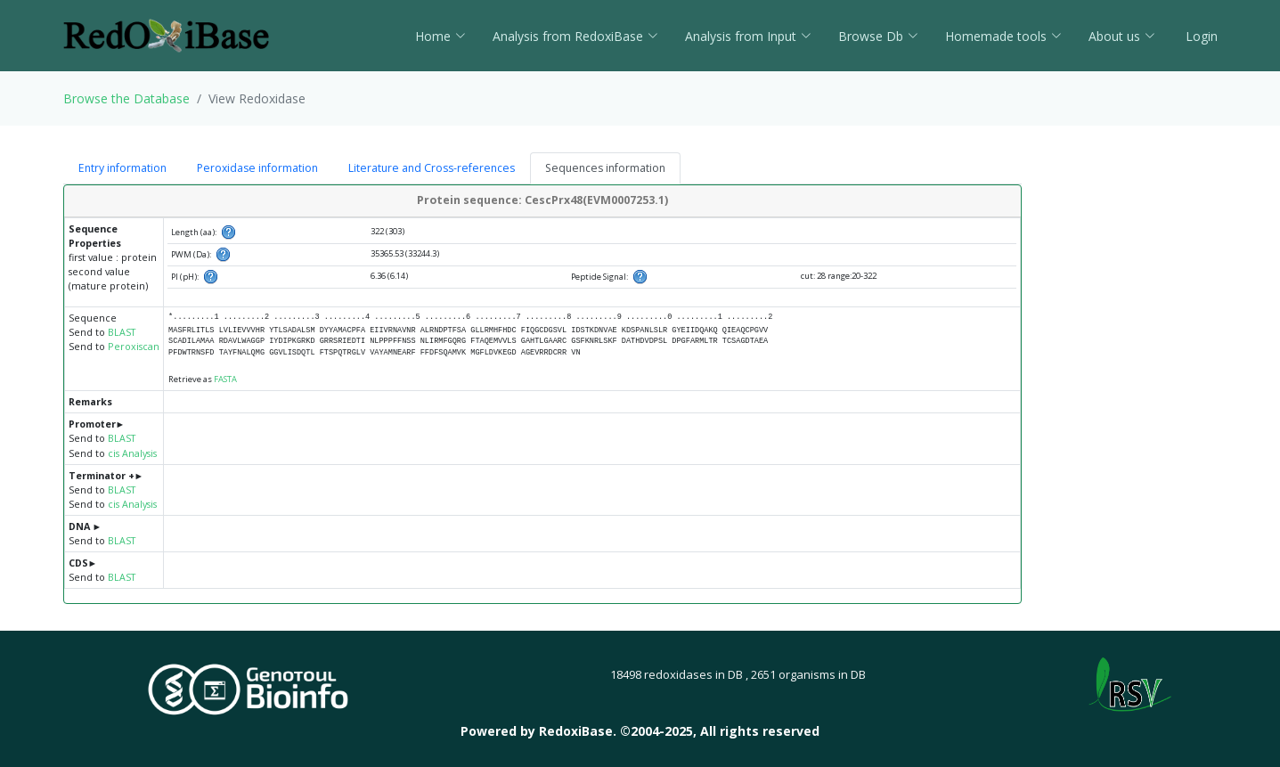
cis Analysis (132, 453)
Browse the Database (126, 98)
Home (440, 36)
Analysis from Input (748, 36)
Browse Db (878, 36)
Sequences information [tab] (605, 167)
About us (1121, 36)
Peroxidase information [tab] (257, 167)
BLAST (121, 332)
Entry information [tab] (122, 167)
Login (1200, 36)
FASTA (225, 379)
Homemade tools (1003, 36)
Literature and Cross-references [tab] (431, 167)
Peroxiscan (133, 346)
